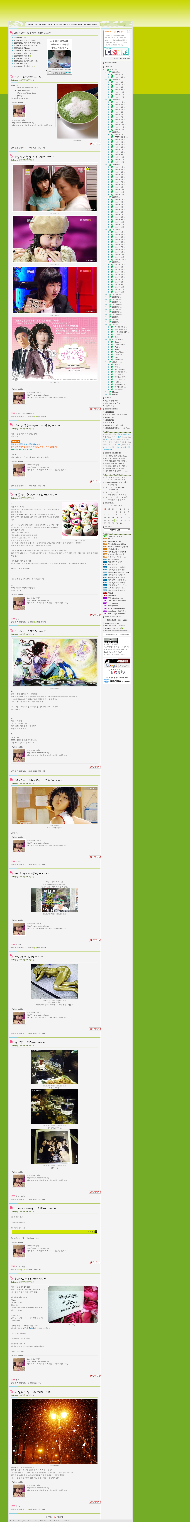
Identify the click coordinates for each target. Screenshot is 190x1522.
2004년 (116, 72)
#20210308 (109, 423)
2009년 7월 (119, 215)
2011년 (116, 262)
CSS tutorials (110, 603)
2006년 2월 (120, 105)
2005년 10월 (120, 92)
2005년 (116, 80)
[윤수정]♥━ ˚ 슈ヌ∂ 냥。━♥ (116, 572)
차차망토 (119, 374)
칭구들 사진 (120, 387)
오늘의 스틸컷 (30, 40)
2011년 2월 (119, 267)
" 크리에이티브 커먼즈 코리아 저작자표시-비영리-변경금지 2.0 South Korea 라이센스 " (116, 649)
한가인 (105, 445)
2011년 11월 (120, 289)
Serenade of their (112, 541)
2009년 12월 (120, 227)
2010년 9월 (119, 252)
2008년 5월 (119, 177)
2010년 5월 (119, 242)
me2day (116, 394)
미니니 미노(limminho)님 (29, 1238)
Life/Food (119, 354)
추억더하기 (120, 379)
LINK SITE (109, 533)
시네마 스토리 (121, 329)
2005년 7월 (119, 85)
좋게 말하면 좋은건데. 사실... (116, 471)
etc (116, 357)
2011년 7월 (119, 279)
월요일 (123, 447)
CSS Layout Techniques (114, 601)
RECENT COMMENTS (113, 453)
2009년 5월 (119, 210)
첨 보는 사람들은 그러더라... (116, 466)
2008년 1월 (119, 167)
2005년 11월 (120, 95)
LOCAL (50, 24)
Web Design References (114, 614)
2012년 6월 (117, 307)
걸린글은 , (16, 1270)
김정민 (18, 413)
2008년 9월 (119, 187)
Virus (109, 437)
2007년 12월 (120, 162)
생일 (17, 1196)
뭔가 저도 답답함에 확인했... (116, 461)
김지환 (111, 445)
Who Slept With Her (32, 51)
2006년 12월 (120, 130)
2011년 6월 (119, 277)
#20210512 (109, 417)
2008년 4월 (119, 175)
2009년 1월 (119, 200)
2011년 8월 (119, 282)
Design (118, 342)
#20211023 (109, 412)
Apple (117, 349)
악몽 (104, 442)
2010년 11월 (120, 257)
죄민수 (24, 1267)
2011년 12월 (120, 292)
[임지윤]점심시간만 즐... (114, 580)
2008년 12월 (120, 195)
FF (104, 439)
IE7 (116, 445)
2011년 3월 (119, 269)
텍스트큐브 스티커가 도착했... (116, 497)
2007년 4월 (120, 142)
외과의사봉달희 (28, 413)
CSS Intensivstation (113, 598)
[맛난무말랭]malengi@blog (115, 547)
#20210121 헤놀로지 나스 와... (117, 428)
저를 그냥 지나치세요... (114, 557)
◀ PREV (49, 1517)
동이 (120, 437)
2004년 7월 (120, 75)
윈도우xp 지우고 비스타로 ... (116, 477)
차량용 (114, 434)
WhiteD (108, 593)
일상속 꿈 (119, 389)
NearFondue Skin (90, 24)
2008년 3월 (119, 172)
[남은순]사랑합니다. (113, 562)
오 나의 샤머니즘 (31, 61)
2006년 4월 (120, 110)
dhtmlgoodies (110, 606)
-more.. (119, 63)
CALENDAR (109, 503)
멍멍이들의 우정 (111, 401)
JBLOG (108, 539)
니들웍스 (110, 442)
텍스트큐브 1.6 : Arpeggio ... (116, 487)
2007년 (116, 132)
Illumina (128, 442)
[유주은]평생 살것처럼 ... (115, 570)
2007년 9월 (119, 155)
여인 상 (27, 56)
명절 (17, 619)
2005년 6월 (119, 82)
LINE (80, 24)
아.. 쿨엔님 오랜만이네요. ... (116, 456)
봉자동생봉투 (120, 377)
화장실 (112, 447)
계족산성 (127, 439)
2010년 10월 (120, 254)
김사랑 (18, 861)
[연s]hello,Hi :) (111, 549)
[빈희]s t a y (110, 564)
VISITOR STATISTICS (113, 617)
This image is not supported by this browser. (70, 10)
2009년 (116, 197)
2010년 (116, 230)
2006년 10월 (120, 125)
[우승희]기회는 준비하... (114, 567)
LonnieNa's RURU (112, 536)
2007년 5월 (119, 145)
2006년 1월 (120, 102)
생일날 (27, 58)
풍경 (117, 367)
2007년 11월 (120, 160)
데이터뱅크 (117, 339)
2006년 (116, 100)
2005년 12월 (120, 97)
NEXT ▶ (60, 1517)
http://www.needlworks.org (23, 122)
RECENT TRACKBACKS (113, 474)
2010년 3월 (119, 237)
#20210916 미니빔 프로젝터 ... (117, 415)
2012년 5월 (117, 304)
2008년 (116, 165)
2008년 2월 (119, 170)
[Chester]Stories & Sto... (114, 544)
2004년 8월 (120, 77)
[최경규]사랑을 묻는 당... (115, 590)
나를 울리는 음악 (122, 332)
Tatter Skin (120, 344)
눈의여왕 (109, 439)
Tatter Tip (119, 352)
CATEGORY (109, 66)
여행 (117, 364)
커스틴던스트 (118, 439)
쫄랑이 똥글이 (121, 372)
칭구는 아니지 (121, 384)
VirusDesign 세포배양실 (114, 611)
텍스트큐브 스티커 (112, 492)
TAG (44, 24)
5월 (123, 442)
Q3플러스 (124, 445)
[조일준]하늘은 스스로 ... (115, 585)
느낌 (115, 324)
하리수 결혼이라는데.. (33, 43)
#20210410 (109, 420)
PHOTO (38, 24)
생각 (119, 434)
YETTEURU (110, 595)
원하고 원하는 (121, 327)
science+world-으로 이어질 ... (116, 482)
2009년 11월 (120, 225)
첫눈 (129, 447)
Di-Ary (27, 48)
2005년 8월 (119, 87)
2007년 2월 (121, 137)
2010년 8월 (119, 249)
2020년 (115, 319)
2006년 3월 (120, 107)
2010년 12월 (120, 259)
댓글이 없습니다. (34, 1383)
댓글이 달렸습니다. (37, 416)
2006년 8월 (120, 120)
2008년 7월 (119, 182)
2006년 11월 (120, 127)
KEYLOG (58, 24)
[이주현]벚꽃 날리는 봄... (115, 577)
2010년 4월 (119, 239)
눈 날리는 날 (29, 66)
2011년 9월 (119, 284)
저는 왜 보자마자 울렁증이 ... (116, 468)
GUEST (74, 24)
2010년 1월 (119, 232)
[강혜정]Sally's (111, 559)
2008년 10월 (120, 190)
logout (116, 58)
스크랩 (118, 334)
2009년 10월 (120, 222)
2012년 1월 (117, 294)
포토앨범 (117, 362)
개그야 (18, 1267)
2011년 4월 (119, 272)
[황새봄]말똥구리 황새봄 (114, 552)
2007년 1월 (120, 135)
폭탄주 (22, 1196)
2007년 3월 (119, 140)
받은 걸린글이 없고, (18, 148)
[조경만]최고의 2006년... (115, 583)
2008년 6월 (119, 180)
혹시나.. (27, 63)
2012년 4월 (117, 302)
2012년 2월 (117, 297)
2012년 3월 (117, 299)
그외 (117, 337)
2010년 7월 (119, 247)
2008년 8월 (119, 185)
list (25, 38)
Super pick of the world (114, 608)
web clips (119, 359)
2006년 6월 (119, 115)
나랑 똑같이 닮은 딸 (112, 403)
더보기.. (91, 1232)
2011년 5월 (119, 274)
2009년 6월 (119, 212)
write (128, 58)
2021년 (115, 322)
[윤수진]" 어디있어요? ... (114, 575)
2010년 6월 (119, 244)
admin (125, 58)
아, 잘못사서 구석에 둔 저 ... (116, 458)
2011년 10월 (120, 287)
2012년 (124, 434)
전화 (17, 1380)
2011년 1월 (120, 264)
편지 (117, 447)
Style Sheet (107, 450)
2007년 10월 (120, 157)
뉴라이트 (117, 442)
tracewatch (126, 437)
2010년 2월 (119, 234)
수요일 (114, 437)
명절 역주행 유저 (31, 46)
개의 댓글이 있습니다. (36, 148)
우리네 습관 (120, 369)
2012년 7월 (117, 309)
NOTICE (66, 24)
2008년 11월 (120, 192)
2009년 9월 (119, 220)
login (120, 58)
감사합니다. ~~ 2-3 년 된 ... (115, 463)
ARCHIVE (108, 527)
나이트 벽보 (29, 53)
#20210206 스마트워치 (114, 425)
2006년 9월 (120, 122)
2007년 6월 (119, 147)
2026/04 (117, 506)
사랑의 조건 (109, 406)
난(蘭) (118, 382)
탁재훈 (18, 944)
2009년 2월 (119, 202)
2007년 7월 (120, 150)
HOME (30, 24)
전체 (113, 70)
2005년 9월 (119, 90)
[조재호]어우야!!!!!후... (114, 588)
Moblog (115, 392)
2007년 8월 (119, 152)
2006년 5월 (120, 112)
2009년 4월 (119, 207)
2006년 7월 (120, 117)
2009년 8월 (119, 217)
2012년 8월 (117, 312)
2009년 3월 (119, 205)
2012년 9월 (117, 314)
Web (117, 347)
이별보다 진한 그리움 (113, 554)
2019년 (115, 317)
